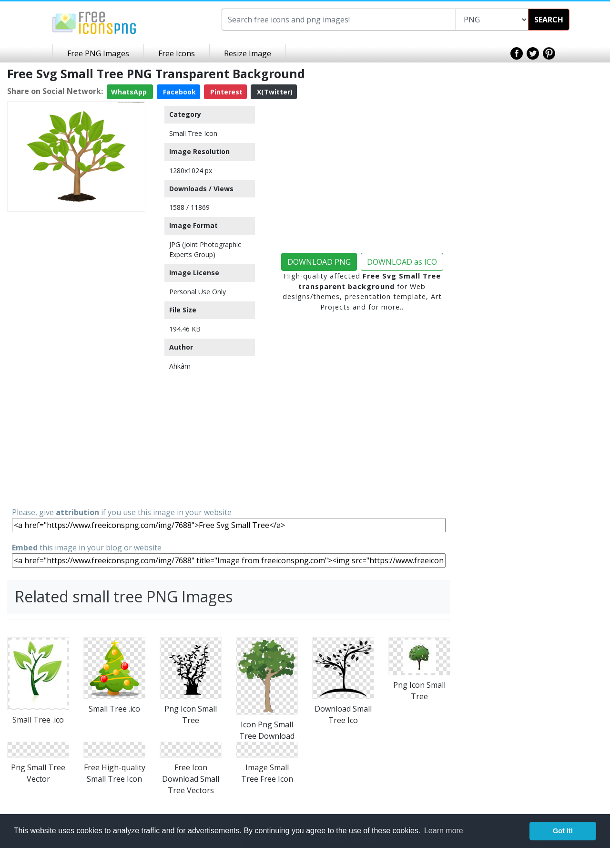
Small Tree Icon (193, 133)
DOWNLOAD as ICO (402, 262)
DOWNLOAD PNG (319, 262)
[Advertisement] (76, 359)
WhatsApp (130, 91)
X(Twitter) (274, 91)
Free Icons (176, 53)
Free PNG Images (98, 53)
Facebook (178, 91)
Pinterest (225, 91)
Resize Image (247, 53)
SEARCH (548, 19)
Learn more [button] (443, 831)
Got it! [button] (563, 831)
